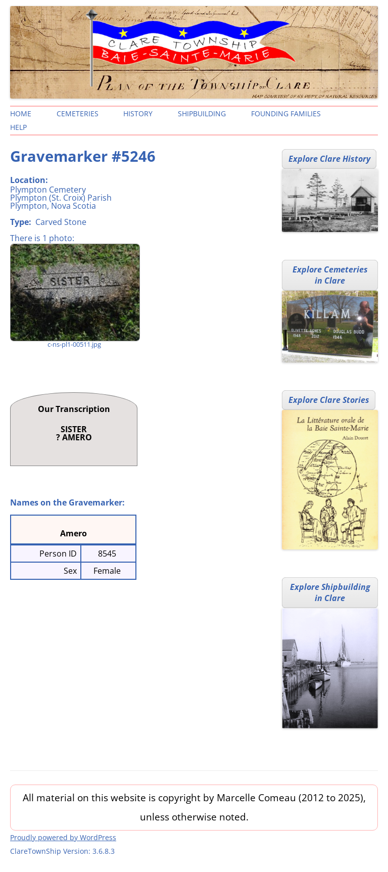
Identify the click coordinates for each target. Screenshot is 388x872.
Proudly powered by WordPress (63, 837)
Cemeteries (78, 113)
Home (20, 113)
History (138, 113)
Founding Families (286, 113)
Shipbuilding (202, 113)
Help (18, 127)
